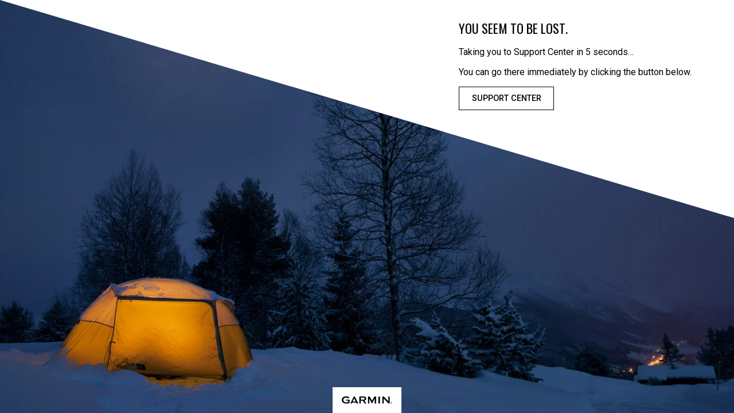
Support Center (506, 98)
